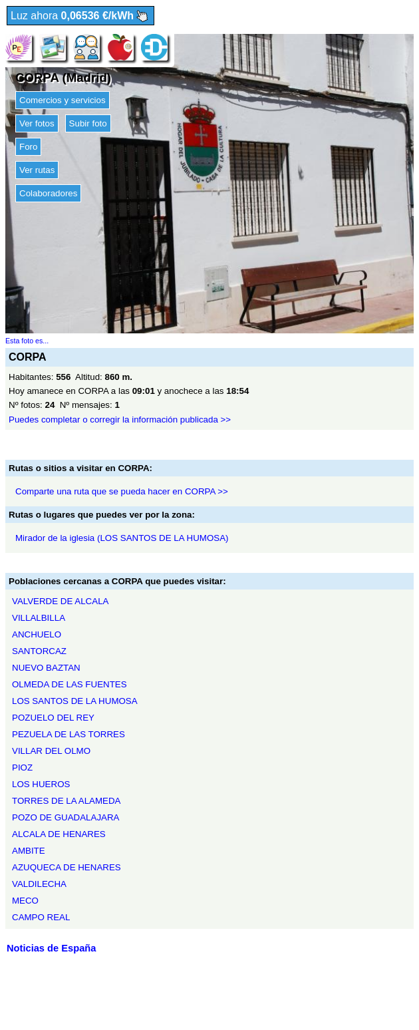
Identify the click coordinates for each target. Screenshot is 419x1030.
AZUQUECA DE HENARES (66, 867)
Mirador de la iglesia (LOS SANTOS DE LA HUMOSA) (121, 538)
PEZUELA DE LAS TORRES (68, 734)
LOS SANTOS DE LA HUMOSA (75, 701)
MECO (25, 901)
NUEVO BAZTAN (46, 668)
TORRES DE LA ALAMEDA (66, 801)
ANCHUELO (36, 634)
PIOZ (22, 767)
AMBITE (28, 851)
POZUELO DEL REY (53, 718)
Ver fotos (37, 123)
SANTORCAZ (39, 651)
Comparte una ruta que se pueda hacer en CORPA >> (121, 491)
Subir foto (88, 123)
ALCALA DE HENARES (59, 834)
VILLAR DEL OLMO (51, 751)
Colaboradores (48, 193)
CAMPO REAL (41, 917)
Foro (28, 147)
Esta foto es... (27, 341)
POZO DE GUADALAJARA (65, 817)
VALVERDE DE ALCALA (60, 601)
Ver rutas (37, 170)
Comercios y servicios (62, 100)
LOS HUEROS (41, 784)
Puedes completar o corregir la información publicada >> (120, 420)
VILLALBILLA (38, 618)
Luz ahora (80, 16)
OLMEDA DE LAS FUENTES (69, 684)
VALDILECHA (39, 884)
